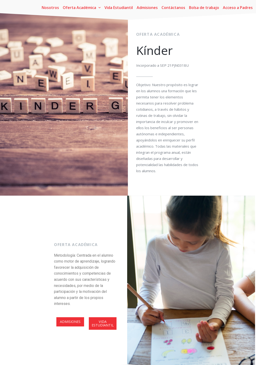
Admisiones (147, 7)
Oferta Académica (82, 7)
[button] (70, 334)
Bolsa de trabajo (204, 7)
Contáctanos (173, 7)
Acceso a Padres (238, 7)
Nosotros (50, 7)
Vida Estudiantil (118, 7)
